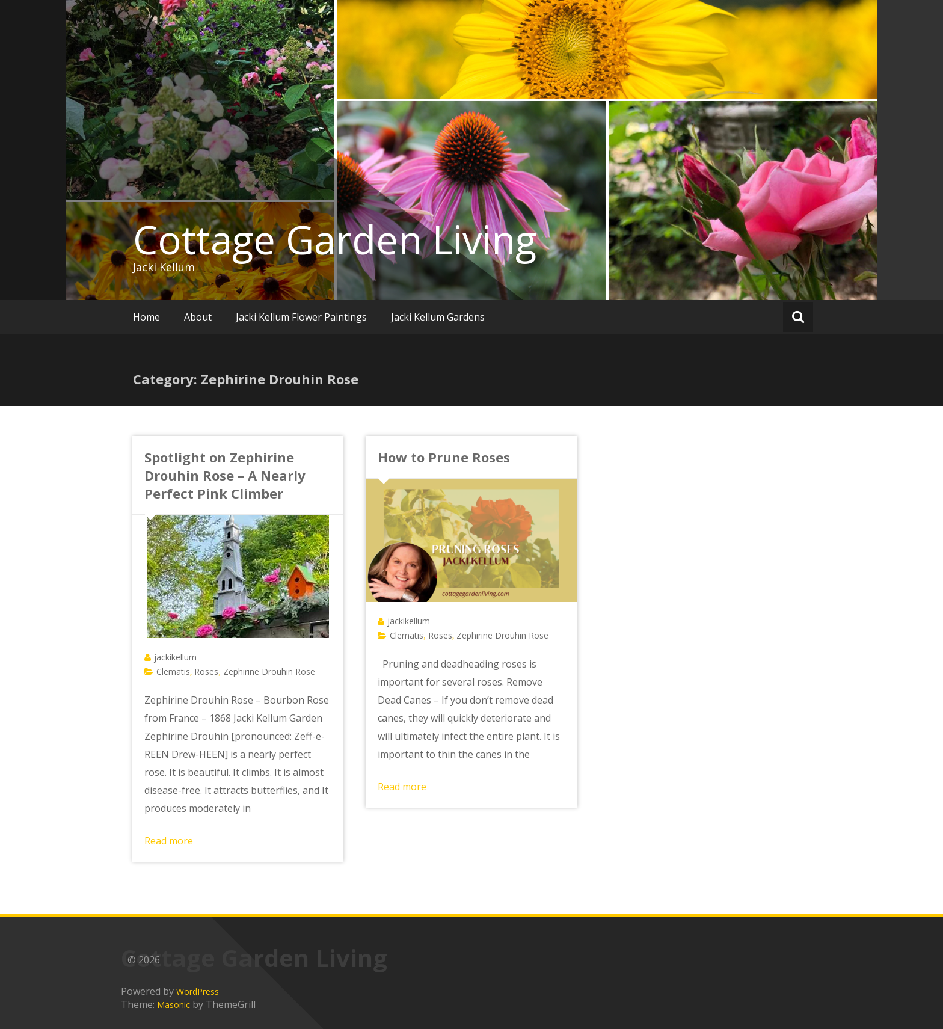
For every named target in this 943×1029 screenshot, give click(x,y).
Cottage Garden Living (334, 239)
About (198, 317)
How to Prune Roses (444, 457)
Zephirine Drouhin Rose (269, 671)
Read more (168, 840)
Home (146, 317)
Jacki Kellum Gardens (438, 317)
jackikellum (175, 657)
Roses (206, 671)
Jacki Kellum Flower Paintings (301, 317)
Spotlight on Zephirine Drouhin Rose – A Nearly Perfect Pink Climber (225, 475)
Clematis (173, 671)
